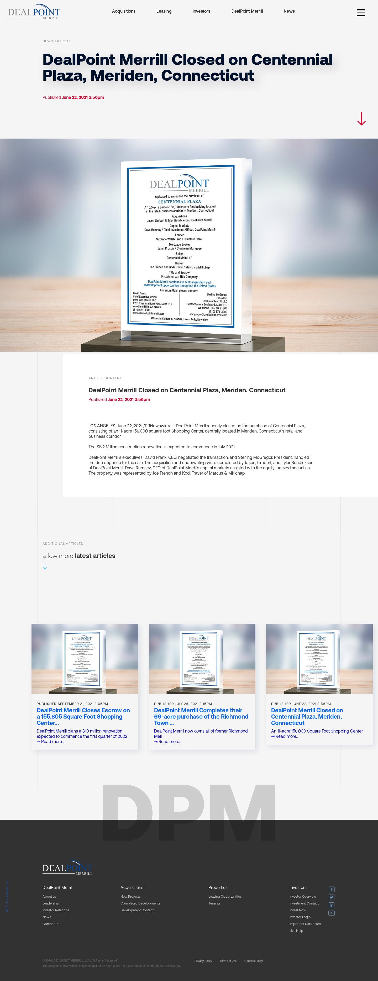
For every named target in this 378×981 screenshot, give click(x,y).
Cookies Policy (253, 961)
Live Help (296, 931)
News (289, 11)
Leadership (51, 903)
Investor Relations (56, 910)
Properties (218, 888)
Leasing (163, 11)
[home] (34, 11)
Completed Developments (140, 903)
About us (49, 896)
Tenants (214, 903)
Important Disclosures (306, 924)
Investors (202, 11)
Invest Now (298, 910)
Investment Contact (304, 903)
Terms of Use (228, 961)
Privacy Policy (203, 961)
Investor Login (300, 917)
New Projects (130, 896)
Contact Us (51, 924)
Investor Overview (303, 896)
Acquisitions (123, 11)
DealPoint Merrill (247, 11)
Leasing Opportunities (225, 896)
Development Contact (137, 910)
